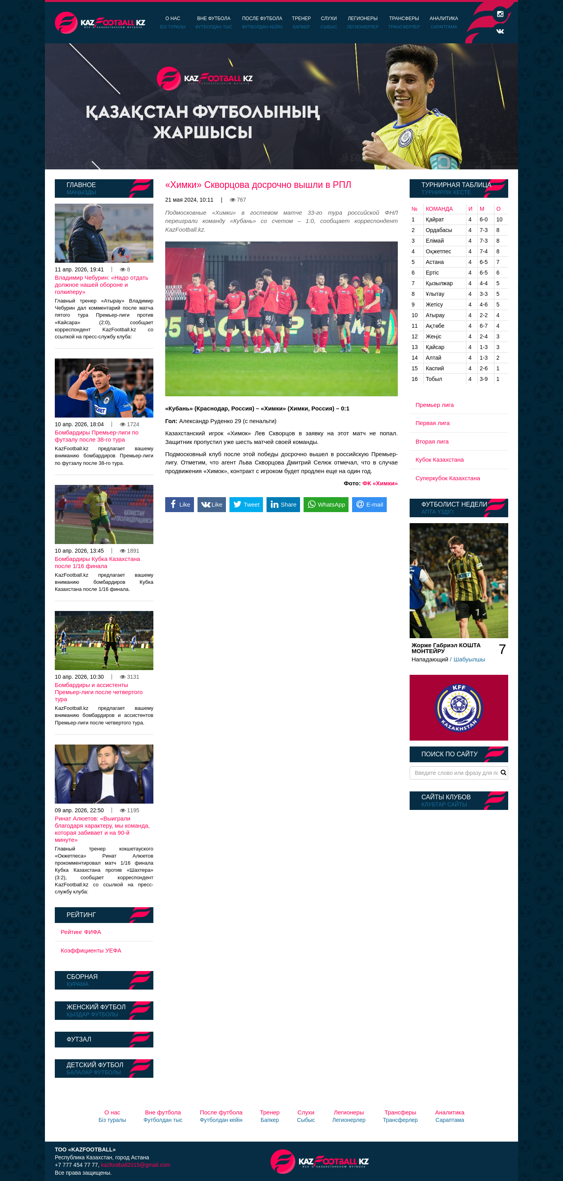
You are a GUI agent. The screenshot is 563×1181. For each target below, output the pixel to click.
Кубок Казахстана (440, 459)
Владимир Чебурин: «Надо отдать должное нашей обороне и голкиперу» (101, 284)
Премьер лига (435, 404)
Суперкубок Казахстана (448, 478)
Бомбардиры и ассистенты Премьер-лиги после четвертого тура (99, 691)
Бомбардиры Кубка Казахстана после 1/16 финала (97, 562)
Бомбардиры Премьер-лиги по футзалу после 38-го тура (96, 436)
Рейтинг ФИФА (81, 931)
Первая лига (433, 423)
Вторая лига (432, 441)
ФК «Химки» (380, 483)
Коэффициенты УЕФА (91, 950)
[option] (281, 106)
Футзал (79, 1039)
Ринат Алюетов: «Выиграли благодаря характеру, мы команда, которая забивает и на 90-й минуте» (102, 829)
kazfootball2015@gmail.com (135, 1165)
